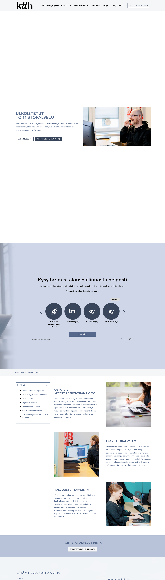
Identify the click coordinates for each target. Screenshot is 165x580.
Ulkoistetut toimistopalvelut (33, 390)
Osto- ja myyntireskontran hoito (34, 394)
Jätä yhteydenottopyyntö (32, 410)
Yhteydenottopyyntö (138, 5)
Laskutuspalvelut (28, 398)
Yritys (105, 5)
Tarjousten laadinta (29, 402)
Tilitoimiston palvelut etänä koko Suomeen (34, 416)
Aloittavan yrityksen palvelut (54, 5)
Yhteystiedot (117, 5)
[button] (47, 385)
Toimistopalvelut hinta (31, 406)
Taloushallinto (19, 372)
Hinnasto (96, 5)
